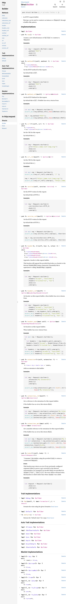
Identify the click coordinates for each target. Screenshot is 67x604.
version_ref (32, 216)
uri (28, 124)
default (27, 515)
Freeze (29, 527)
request (26, 2)
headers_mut (32, 321)
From (30, 577)
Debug (28, 498)
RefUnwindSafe (33, 530)
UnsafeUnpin (31, 544)
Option (48, 94)
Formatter (44, 501)
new (28, 34)
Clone (28, 365)
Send (37, 365)
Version (50, 186)
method (30, 61)
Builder (29, 31)
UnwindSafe (31, 547)
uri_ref (30, 157)
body (29, 453)
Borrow (31, 563)
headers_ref (32, 291)
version (30, 186)
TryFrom (34, 588)
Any (33, 365)
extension (31, 359)
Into (46, 66)
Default (29, 511)
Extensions (32, 398)
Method (34, 65)
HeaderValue (35, 255)
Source (23, 7)
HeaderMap (32, 293)
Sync (42, 365)
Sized (35, 560)
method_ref (31, 94)
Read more (54, 506)
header (30, 246)
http (22, 2)
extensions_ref (33, 396)
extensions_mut (33, 423)
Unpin (28, 540)
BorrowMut (33, 570)
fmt (25, 501)
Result (24, 455)
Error (42, 66)
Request (30, 455)
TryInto (28, 65)
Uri (33, 127)
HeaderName (35, 251)
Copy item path (36, 4)
